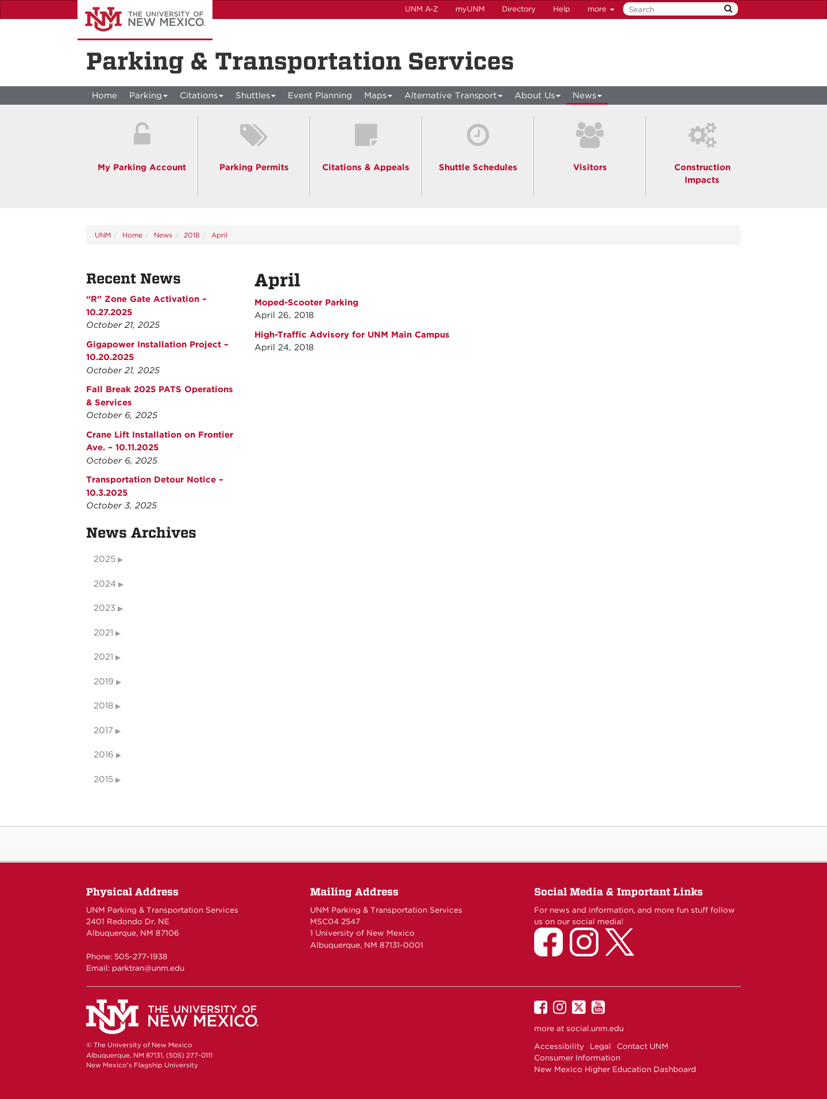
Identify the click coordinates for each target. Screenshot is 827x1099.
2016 (104, 754)
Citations (202, 97)
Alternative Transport (453, 97)
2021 (103, 632)
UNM (103, 235)
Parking (148, 97)
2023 (104, 608)
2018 (192, 235)
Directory (519, 9)
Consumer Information (577, 1057)
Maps (378, 97)
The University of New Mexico (145, 20)
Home (104, 95)
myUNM (470, 9)
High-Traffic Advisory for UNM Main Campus (352, 335)
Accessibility (559, 1046)
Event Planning (320, 95)
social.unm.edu (595, 1028)
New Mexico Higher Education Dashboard (615, 1069)
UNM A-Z (421, 9)
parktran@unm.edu (148, 967)
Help (561, 9)
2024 (105, 584)
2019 (104, 681)
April (219, 235)
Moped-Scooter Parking (306, 302)
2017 (103, 730)
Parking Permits (254, 167)
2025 (104, 559)
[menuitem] (104, 95)
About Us (538, 97)
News (587, 97)
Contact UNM (642, 1046)
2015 (103, 779)
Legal (600, 1046)
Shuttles (255, 97)
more (601, 9)
